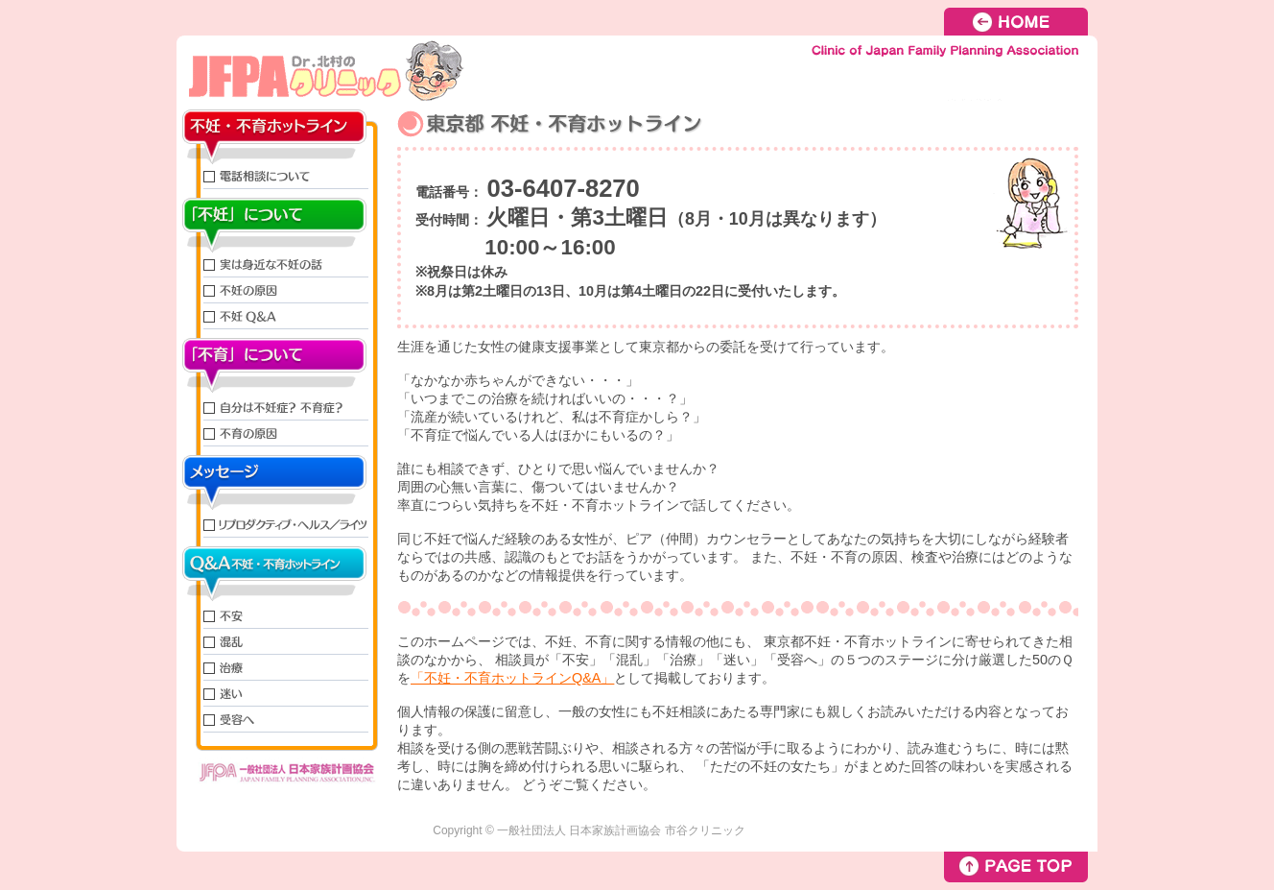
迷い (277, 694)
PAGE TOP (1016, 867)
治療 (277, 668)
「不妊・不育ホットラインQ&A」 (512, 678)
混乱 (277, 642)
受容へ (277, 720)
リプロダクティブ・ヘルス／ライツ (277, 523)
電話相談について (277, 176)
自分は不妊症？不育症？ (277, 406)
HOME (1020, 22)
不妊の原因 (277, 290)
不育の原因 (277, 433)
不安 (277, 614)
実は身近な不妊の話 (277, 264)
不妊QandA (277, 316)
